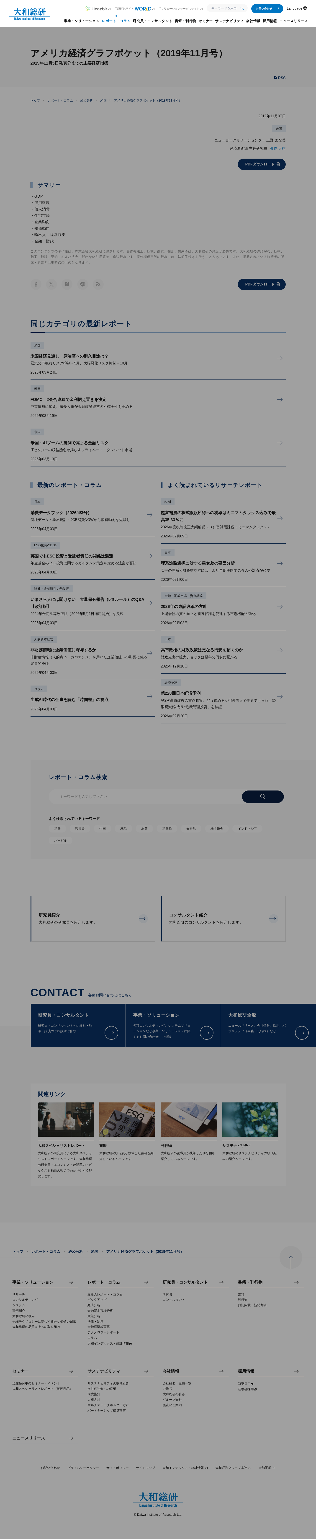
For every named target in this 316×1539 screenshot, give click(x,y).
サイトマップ (145, 1468)
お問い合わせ (267, 8)
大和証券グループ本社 (233, 1468)
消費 (57, 828)
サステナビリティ (103, 1371)
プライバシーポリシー (83, 1468)
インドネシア (247, 828)
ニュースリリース (28, 1438)
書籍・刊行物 (250, 1282)
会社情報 (171, 1371)
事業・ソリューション (32, 1282)
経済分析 (86, 100)
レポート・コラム (60, 100)
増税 (123, 828)
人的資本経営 (43, 639)
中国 (102, 828)
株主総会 (217, 828)
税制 (167, 502)
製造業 (80, 828)
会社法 (191, 828)
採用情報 (246, 1371)
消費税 (167, 828)
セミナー (20, 1371)
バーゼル (60, 840)
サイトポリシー (117, 1468)
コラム (39, 689)
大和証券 (267, 1468)
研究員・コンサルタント (185, 1282)
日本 (37, 502)
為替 (144, 828)
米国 (103, 100)
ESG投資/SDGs (45, 545)
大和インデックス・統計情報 (185, 1468)
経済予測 (170, 682)
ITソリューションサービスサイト (181, 8)
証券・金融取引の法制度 (51, 588)
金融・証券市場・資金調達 (183, 596)
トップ (35, 100)
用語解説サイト (135, 8)
